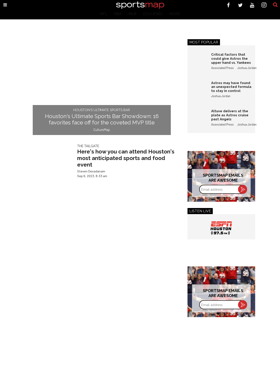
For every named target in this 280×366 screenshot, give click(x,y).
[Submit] (275, 5)
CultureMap (101, 130)
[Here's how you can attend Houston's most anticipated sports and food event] (49, 168)
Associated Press (222, 68)
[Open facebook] (228, 5)
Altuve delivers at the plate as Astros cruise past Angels (229, 115)
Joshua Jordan (247, 68)
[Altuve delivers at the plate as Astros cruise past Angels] (197, 118)
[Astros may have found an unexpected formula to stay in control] (197, 90)
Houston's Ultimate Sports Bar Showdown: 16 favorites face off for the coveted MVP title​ (102, 119)
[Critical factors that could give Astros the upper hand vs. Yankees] (197, 62)
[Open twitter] (240, 5)
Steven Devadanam (91, 171)
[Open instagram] (264, 5)
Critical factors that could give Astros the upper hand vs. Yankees (231, 58)
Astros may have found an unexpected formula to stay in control (231, 87)
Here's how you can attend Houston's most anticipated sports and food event (125, 158)
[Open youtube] (252, 5)
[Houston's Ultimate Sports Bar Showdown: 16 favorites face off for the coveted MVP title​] (101, 84)
